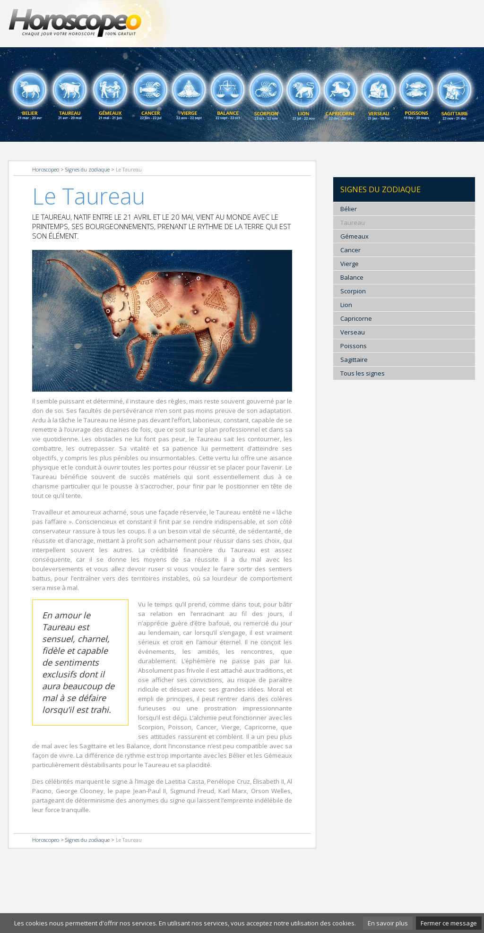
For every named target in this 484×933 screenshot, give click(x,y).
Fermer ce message (449, 923)
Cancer (350, 250)
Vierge (349, 263)
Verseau (352, 332)
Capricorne (356, 318)
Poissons (353, 346)
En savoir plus (388, 923)
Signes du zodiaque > (90, 169)
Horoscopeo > (48, 169)
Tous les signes (362, 373)
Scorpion (353, 291)
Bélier (348, 209)
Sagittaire (354, 359)
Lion (346, 304)
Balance (351, 277)
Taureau (352, 222)
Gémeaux (354, 236)
